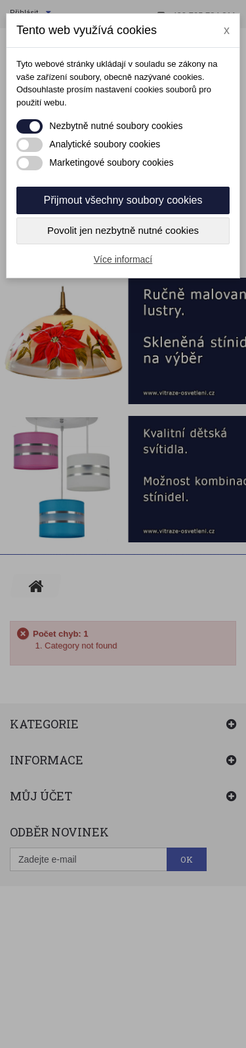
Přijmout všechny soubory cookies (123, 200)
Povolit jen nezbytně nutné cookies (123, 230)
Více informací (123, 259)
